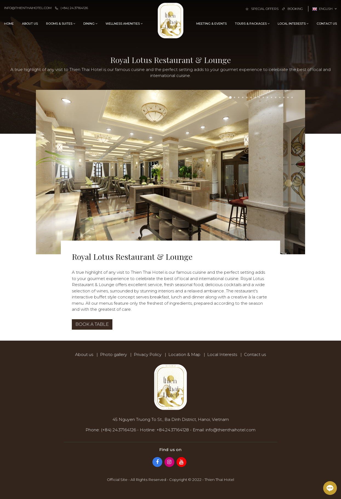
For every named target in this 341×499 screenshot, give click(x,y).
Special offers (262, 9)
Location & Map (184, 354)
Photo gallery (113, 354)
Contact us (327, 23)
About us (30, 23)
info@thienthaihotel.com (28, 8)
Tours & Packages (252, 23)
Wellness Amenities (124, 23)
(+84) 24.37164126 (71, 8)
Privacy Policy (147, 354)
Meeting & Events (211, 23)
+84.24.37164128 (173, 429)
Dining (90, 23)
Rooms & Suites (60, 23)
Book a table (92, 324)
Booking (292, 9)
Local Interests (293, 23)
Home (9, 23)
